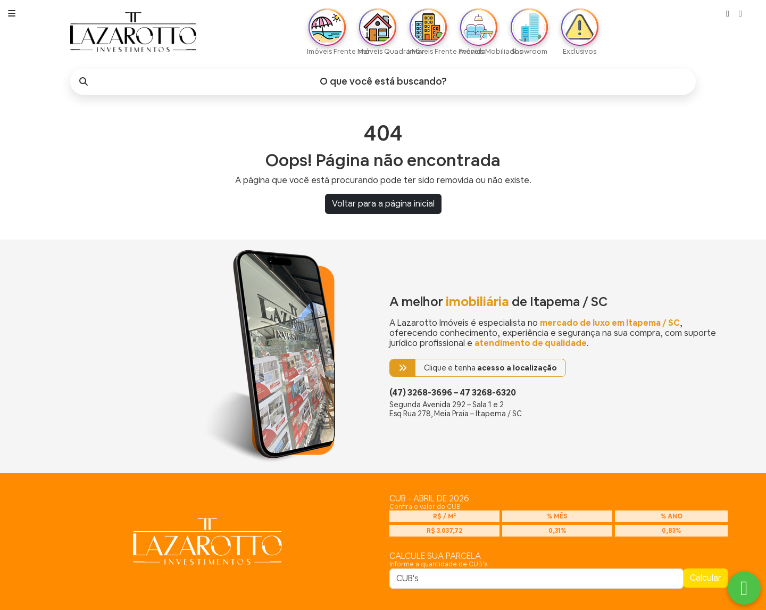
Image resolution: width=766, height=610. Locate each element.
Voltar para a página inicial (383, 203)
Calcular (705, 577)
